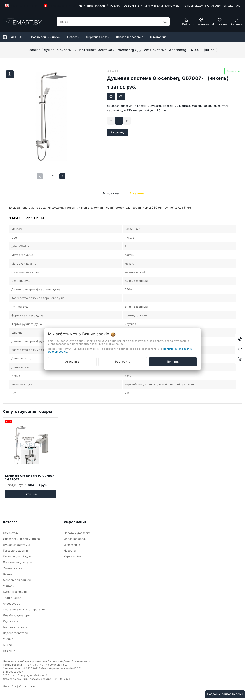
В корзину (117, 132)
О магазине (72, 544)
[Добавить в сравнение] (121, 96)
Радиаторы (11, 621)
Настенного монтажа (94, 50)
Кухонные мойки (15, 591)
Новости (70, 550)
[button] (62, 176)
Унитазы (9, 586)
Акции (8, 644)
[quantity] (119, 121)
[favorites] (220, 22)
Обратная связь (75, 538)
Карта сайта (73, 556)
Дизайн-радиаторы (17, 615)
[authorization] (186, 22)
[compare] (201, 22)
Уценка (8, 639)
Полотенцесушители (18, 562)
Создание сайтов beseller (225, 694)
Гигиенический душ (17, 556)
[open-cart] (236, 22)
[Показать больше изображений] (10, 74)
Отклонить (72, 361)
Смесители (11, 533)
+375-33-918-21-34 (60, 5)
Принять (173, 361)
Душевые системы (59, 50)
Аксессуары (12, 603)
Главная (34, 50)
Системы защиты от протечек (24, 609)
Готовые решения (16, 550)
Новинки (9, 650)
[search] (165, 21)
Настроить (122, 361)
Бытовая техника (15, 627)
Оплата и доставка (78, 533)
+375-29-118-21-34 (21, 5)
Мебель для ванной (17, 580)
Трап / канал (12, 597)
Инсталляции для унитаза (22, 538)
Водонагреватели (16, 633)
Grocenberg (124, 50)
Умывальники (13, 568)
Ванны (8, 574)
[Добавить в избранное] (111, 96)
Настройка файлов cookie (19, 686)
